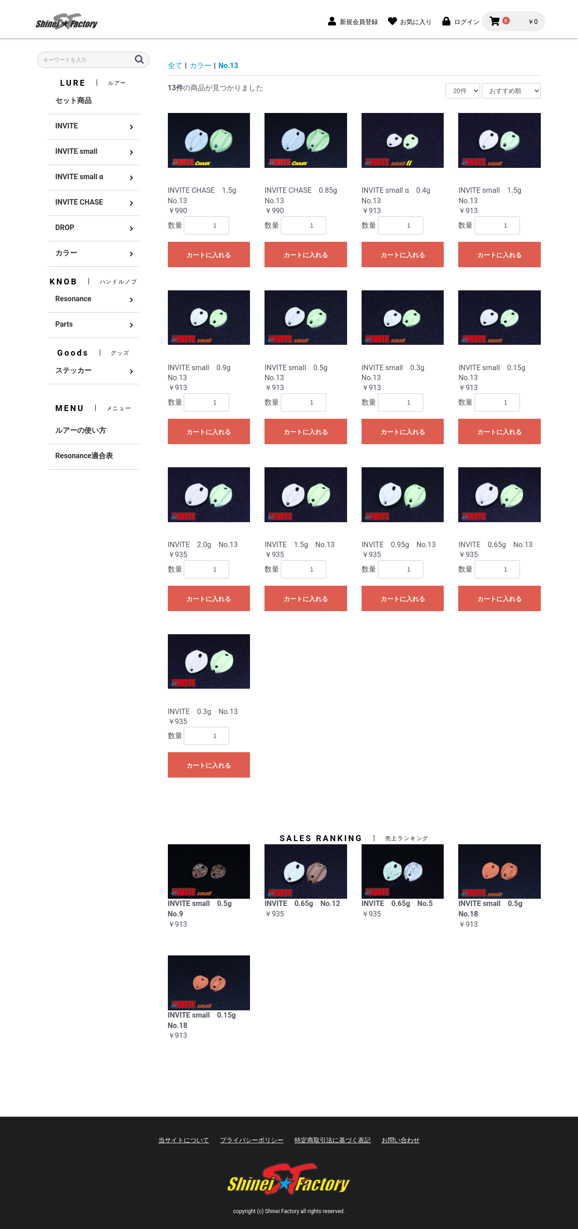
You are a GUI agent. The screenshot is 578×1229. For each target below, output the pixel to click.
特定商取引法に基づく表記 (332, 1140)
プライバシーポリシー (252, 1140)
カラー (66, 253)
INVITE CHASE (79, 202)
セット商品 (73, 100)
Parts (64, 324)
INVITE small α (79, 176)
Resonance (73, 298)
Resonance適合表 (84, 455)
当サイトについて (183, 1140)
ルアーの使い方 (80, 430)
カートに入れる (208, 255)
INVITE (66, 126)
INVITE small (76, 151)
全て (175, 65)
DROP (64, 227)
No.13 (228, 65)
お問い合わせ (401, 1140)
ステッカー (73, 370)
